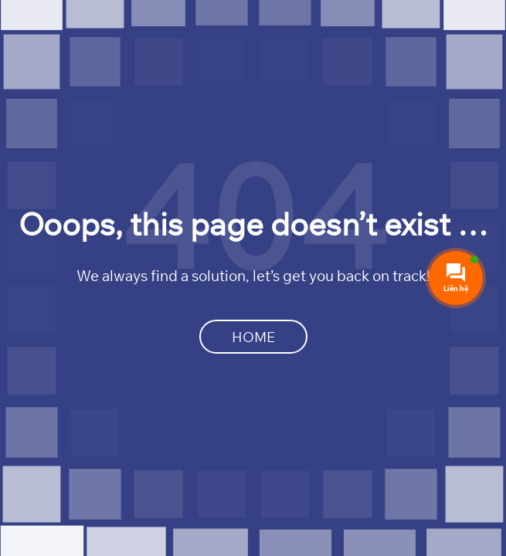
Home (253, 336)
